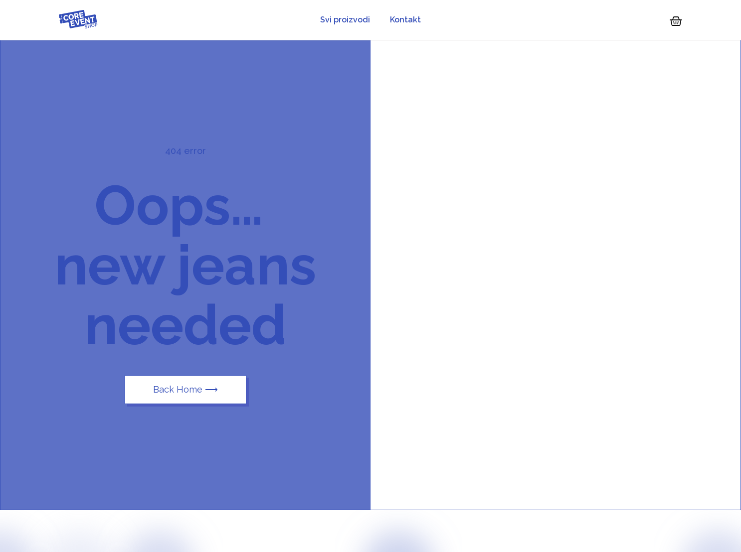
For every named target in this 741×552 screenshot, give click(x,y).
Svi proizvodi (345, 19)
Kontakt (405, 19)
